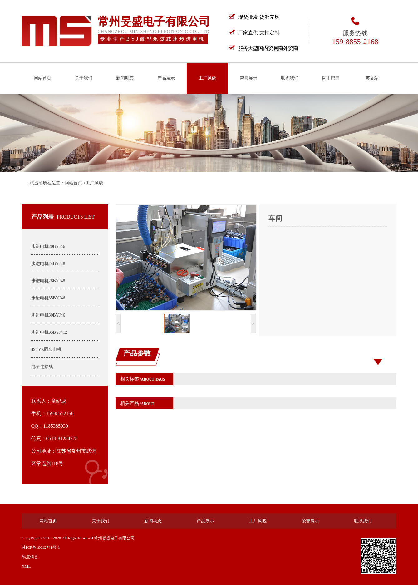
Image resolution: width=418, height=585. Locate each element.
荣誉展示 (248, 78)
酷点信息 (30, 556)
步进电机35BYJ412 (49, 332)
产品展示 (166, 78)
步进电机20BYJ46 (48, 246)
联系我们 (289, 78)
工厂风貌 (207, 78)
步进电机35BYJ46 (48, 298)
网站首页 (42, 78)
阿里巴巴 (331, 78)
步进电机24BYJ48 (48, 263)
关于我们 (83, 78)
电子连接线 (42, 366)
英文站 (372, 78)
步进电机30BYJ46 (48, 315)
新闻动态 (125, 78)
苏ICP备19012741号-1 (41, 547)
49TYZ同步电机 (46, 349)
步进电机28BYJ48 (48, 280)
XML (26, 566)
